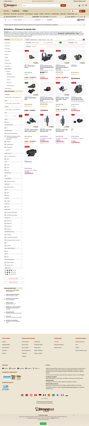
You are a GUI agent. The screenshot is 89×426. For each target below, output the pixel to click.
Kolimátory (26, 79)
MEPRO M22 (74, 66)
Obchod (6, 11)
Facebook (20, 368)
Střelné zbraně (7, 13)
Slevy (83, 11)
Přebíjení (41, 13)
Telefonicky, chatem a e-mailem (12, 295)
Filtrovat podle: (28, 42)
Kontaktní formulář (79, 341)
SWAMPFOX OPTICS (70, 33)
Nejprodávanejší (6, 344)
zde (66, 416)
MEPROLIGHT (61, 33)
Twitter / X (36, 368)
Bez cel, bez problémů (10, 299)
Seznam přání (83, 5)
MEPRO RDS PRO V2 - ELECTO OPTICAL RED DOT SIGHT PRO (62, 67)
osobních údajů (46, 419)
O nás (76, 344)
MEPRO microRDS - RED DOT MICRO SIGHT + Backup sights (62, 99)
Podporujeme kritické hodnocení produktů (14, 313)
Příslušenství (47, 13)
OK (20, 116)
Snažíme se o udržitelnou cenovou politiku (14, 317)
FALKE (77, 33)
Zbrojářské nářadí (38, 344)
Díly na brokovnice (29, 13)
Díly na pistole (21, 13)
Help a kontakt (8, 1)
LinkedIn (28, 368)
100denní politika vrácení (79, 1)
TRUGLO (41, 64)
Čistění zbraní (63, 13)
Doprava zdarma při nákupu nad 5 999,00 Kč (42, 1)
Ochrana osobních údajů (81, 350)
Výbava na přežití (38, 353)
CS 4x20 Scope (28, 161)
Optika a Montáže (71, 13)
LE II (72, 129)
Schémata (15, 11)
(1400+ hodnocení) (48, 16)
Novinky (4, 353)
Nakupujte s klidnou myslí (11, 303)
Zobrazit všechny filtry (13, 278)
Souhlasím (43, 423)
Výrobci (25, 11)
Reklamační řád (57, 347)
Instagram (12, 368)
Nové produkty (5, 347)
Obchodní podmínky (59, 344)
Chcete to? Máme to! (10, 291)
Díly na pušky (14, 13)
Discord (5, 368)
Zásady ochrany (40, 419)
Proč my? (56, 341)
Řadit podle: (28, 46)
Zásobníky (36, 13)
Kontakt (77, 347)
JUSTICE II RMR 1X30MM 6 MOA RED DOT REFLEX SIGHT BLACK (47, 99)
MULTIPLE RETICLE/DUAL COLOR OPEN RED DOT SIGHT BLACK (47, 67)
